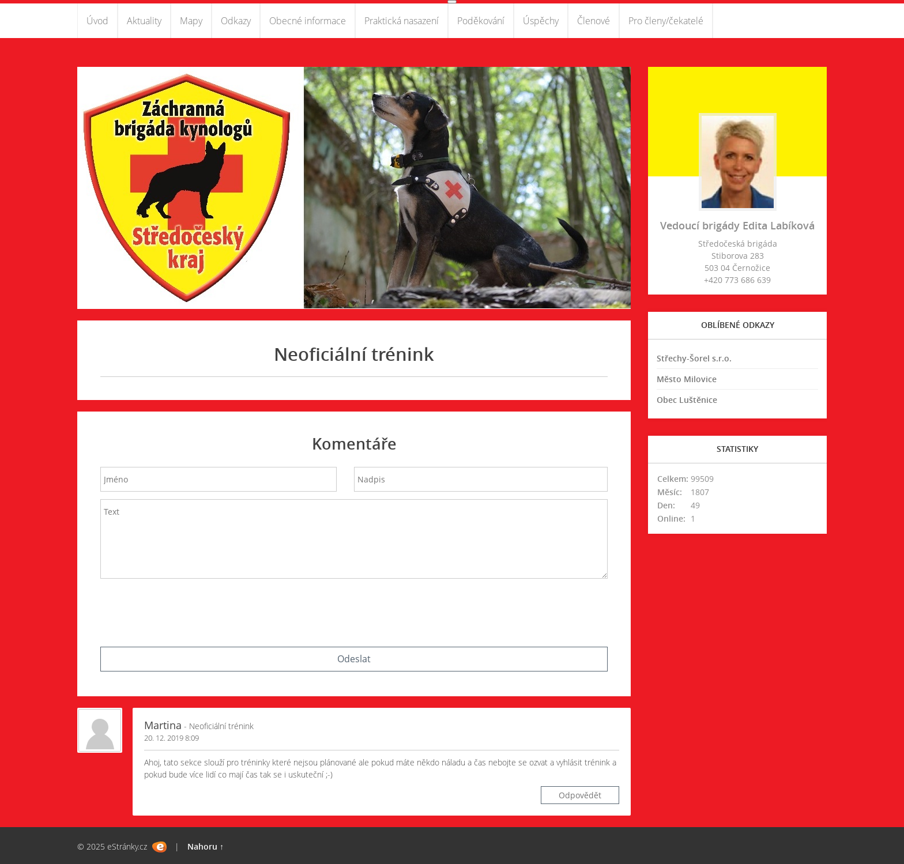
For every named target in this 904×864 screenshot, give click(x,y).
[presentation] (354, 609)
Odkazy (236, 20)
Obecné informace (307, 20)
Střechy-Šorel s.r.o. (694, 358)
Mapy (191, 20)
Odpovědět (580, 795)
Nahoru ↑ (205, 846)
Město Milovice (687, 378)
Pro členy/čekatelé (665, 20)
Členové (593, 20)
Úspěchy (541, 20)
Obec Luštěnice (687, 399)
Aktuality (144, 20)
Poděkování (480, 20)
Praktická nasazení (401, 20)
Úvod (97, 20)
